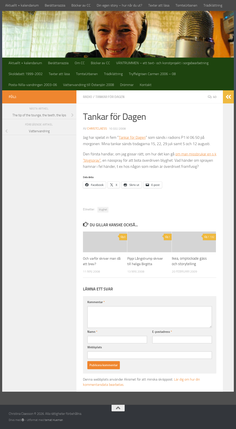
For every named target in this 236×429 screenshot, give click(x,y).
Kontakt (146, 85)
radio (88, 97)
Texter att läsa (158, 5)
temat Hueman (54, 419)
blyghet (103, 209)
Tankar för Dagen (133, 137)
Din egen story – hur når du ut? (119, 5)
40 (211, 97)
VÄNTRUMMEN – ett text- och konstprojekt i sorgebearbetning (162, 63)
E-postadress (162, 331)
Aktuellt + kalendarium (22, 5)
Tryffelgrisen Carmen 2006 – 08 (152, 74)
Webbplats (94, 347)
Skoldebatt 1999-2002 (26, 74)
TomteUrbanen (186, 5)
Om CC (80, 63)
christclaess (97, 128)
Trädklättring (212, 5)
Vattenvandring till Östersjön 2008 (88, 85)
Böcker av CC (81, 5)
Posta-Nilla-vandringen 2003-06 (33, 85)
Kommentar (96, 302)
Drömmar (127, 85)
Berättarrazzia (55, 5)
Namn (92, 331)
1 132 (209, 236)
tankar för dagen (112, 97)
